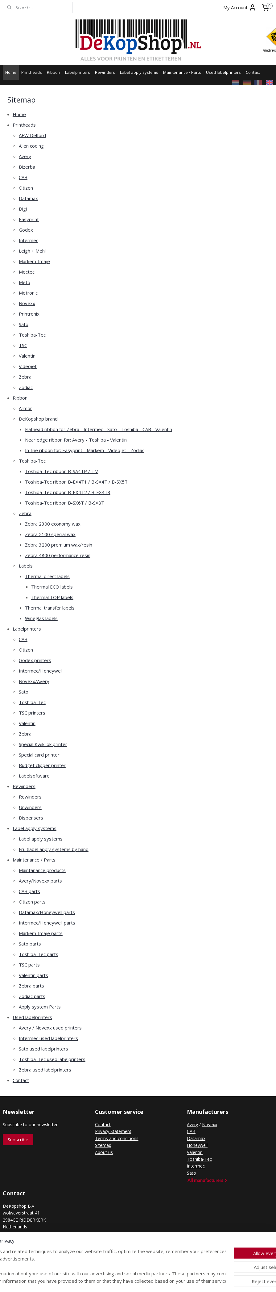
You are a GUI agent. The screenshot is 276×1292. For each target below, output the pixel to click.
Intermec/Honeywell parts (47, 923)
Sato (23, 324)
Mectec (27, 272)
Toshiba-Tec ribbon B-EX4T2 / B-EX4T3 (67, 492)
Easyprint (29, 219)
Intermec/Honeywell (41, 671)
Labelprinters (77, 72)
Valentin (27, 356)
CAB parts (29, 891)
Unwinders (30, 807)
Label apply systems (139, 72)
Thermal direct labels (47, 576)
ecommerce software (151, 1280)
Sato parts (30, 944)
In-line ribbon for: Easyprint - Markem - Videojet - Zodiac (84, 450)
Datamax (28, 198)
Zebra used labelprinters (45, 1070)
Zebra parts (31, 986)
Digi (23, 209)
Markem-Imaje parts (41, 933)
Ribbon (53, 72)
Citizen (26, 188)
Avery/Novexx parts (40, 881)
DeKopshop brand (38, 419)
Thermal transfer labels (50, 608)
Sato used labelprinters (43, 1049)
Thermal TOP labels (52, 597)
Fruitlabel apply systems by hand (54, 849)
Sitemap (103, 1145)
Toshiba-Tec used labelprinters (52, 1059)
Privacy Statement (113, 1131)
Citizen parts (32, 902)
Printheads (31, 72)
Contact (253, 72)
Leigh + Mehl (32, 251)
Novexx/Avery (34, 681)
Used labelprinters (223, 72)
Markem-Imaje (34, 261)
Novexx (27, 303)
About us (104, 1152)
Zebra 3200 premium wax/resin (58, 545)
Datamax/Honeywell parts (47, 912)
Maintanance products (42, 870)
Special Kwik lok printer (43, 744)
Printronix (29, 314)
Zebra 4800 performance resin (57, 555)
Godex (26, 230)
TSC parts (29, 965)
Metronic (28, 293)
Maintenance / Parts (182, 72)
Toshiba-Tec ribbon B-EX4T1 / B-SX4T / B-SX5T (76, 482)
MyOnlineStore (205, 1280)
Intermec (28, 240)
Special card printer (39, 755)
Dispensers (31, 818)
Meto (24, 282)
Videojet (28, 366)
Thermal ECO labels (52, 587)
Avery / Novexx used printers (50, 1028)
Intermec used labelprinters (48, 1038)
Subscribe (18, 1139)
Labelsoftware (34, 776)
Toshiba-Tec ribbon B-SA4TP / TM (61, 471)
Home (10, 72)
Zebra (25, 377)
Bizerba (27, 167)
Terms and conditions (116, 1138)
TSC (23, 345)
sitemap (114, 1280)
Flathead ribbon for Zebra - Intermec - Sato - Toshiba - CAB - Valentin (98, 429)
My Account (239, 7)
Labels (26, 566)
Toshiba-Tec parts (38, 954)
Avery (25, 156)
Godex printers (35, 660)
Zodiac (26, 387)
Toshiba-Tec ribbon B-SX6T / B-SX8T (64, 503)
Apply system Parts (40, 1007)
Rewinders (105, 72)
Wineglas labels (41, 618)
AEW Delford (32, 135)
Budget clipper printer (42, 765)
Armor (25, 408)
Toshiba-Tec (32, 335)
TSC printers (32, 713)
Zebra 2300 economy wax (52, 524)
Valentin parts (33, 975)
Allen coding (31, 146)
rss (127, 1280)
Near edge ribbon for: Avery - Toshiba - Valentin (76, 440)
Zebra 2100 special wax (50, 534)
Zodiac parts (32, 996)
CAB (23, 177)
